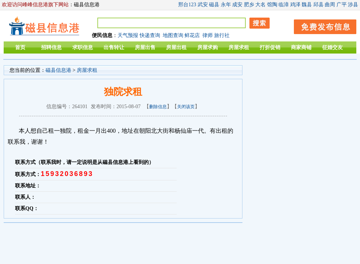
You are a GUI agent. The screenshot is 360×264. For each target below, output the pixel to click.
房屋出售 (145, 47)
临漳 (283, 4)
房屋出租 (176, 47)
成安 (237, 4)
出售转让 (114, 47)
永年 (226, 4)
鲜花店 (192, 35)
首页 (20, 47)
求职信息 (82, 47)
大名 (260, 4)
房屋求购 (207, 47)
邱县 (318, 4)
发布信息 (321, 25)
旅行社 (222, 35)
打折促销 (270, 47)
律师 (207, 35)
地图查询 (173, 35)
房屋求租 (238, 47)
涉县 (353, 4)
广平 (341, 4)
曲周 (330, 4)
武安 (203, 4)
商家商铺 (301, 47)
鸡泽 (295, 4)
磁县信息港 (58, 70)
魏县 (307, 4)
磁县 (214, 4)
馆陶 (272, 4)
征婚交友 (332, 47)
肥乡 (249, 4)
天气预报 (128, 35)
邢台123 (187, 4)
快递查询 (150, 35)
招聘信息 (51, 47)
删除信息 (158, 106)
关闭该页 (186, 106)
